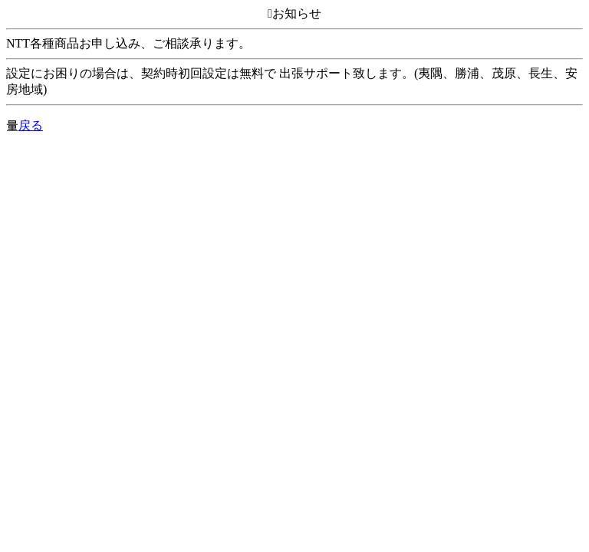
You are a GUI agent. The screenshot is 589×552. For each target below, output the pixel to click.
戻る (30, 125)
